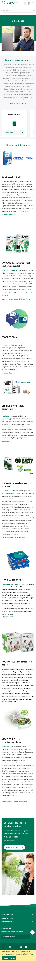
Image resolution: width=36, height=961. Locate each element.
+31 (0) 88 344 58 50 (11, 837)
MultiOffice (5, 669)
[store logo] (9, 2)
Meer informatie (29, 954)
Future (7, 746)
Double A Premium (8, 181)
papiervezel (23, 523)
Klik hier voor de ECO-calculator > (13, 538)
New (3, 746)
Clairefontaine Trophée (10, 584)
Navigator (5, 270)
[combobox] (18, 11)
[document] (18, 955)
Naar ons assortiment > (18, 103)
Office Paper (13, 270)
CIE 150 (17, 757)
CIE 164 (10, 757)
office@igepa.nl (10, 840)
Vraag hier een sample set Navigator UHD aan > (17, 299)
